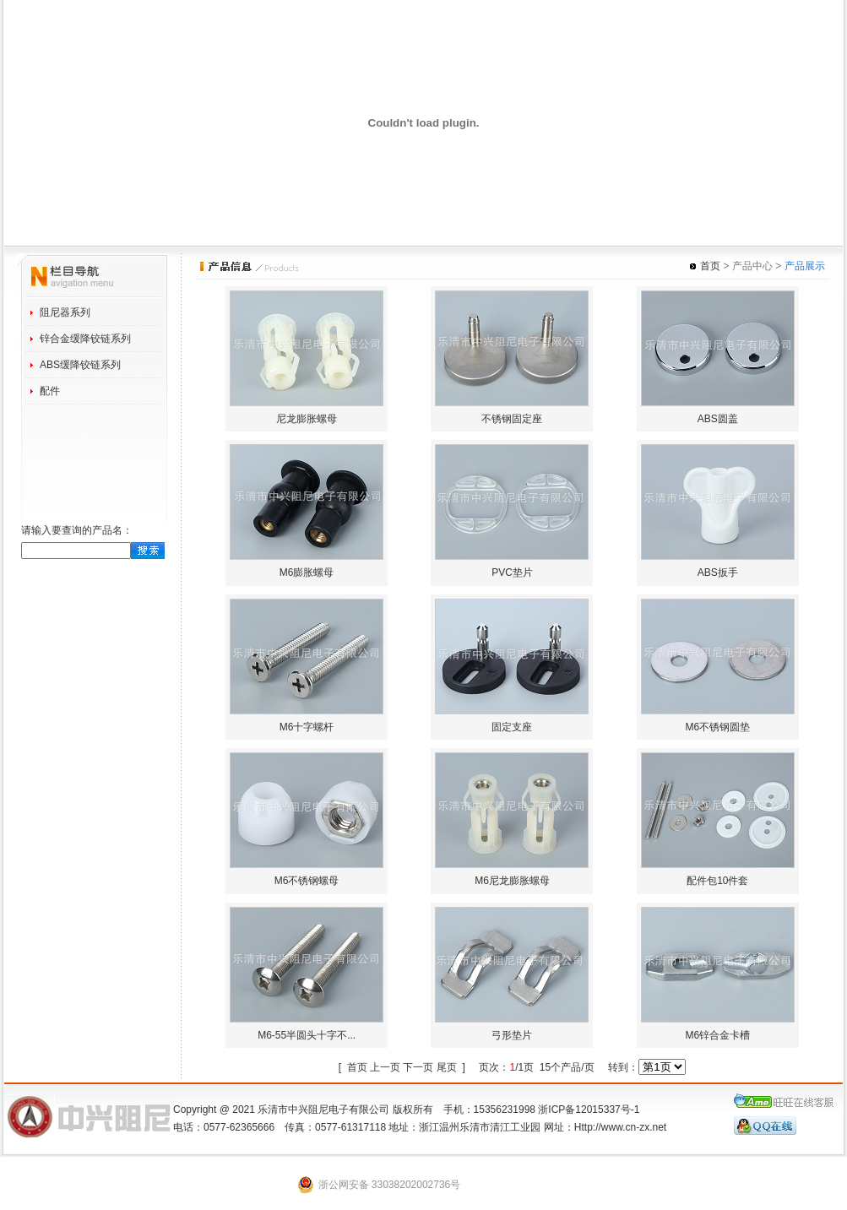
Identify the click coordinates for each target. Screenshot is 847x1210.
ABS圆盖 (718, 419)
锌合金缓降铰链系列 (85, 339)
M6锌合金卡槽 (717, 1035)
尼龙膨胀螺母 (306, 419)
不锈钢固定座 (511, 419)
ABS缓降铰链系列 (80, 365)
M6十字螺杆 (307, 727)
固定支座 (511, 727)
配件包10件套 (717, 881)
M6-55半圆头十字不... (307, 1035)
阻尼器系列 (65, 312)
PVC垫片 (512, 572)
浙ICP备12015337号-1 (588, 1109)
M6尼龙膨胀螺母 (512, 881)
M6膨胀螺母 (307, 572)
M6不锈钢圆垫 (717, 727)
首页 (710, 266)
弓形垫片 (511, 1035)
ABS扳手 (718, 572)
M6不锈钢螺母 (306, 881)
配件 (50, 391)
